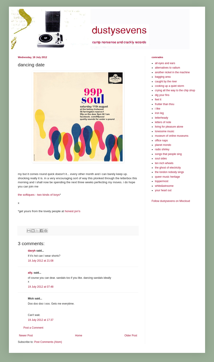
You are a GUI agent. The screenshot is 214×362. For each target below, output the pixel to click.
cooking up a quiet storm (169, 85)
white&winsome (164, 185)
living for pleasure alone (169, 126)
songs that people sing (168, 154)
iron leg (159, 113)
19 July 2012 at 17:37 (41, 319)
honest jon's (72, 211)
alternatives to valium (167, 67)
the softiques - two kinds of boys (39, 194)
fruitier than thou (164, 104)
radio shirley (162, 149)
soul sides (161, 158)
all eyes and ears (165, 63)
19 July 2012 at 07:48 (41, 286)
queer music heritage (167, 176)
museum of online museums (171, 135)
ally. (30, 272)
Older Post (130, 335)
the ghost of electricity (168, 167)
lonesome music (164, 131)
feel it (158, 99)
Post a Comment (33, 327)
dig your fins (162, 95)
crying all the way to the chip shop (175, 90)
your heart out (163, 190)
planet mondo (163, 144)
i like (157, 108)
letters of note (163, 122)
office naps (161, 140)
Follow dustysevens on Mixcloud (171, 201)
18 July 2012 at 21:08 (41, 260)
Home (78, 335)
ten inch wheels (164, 163)
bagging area (163, 76)
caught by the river (166, 81)
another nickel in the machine (172, 72)
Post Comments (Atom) (48, 342)
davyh (32, 250)
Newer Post (26, 335)
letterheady (161, 117)
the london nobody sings (169, 172)
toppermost (161, 181)
